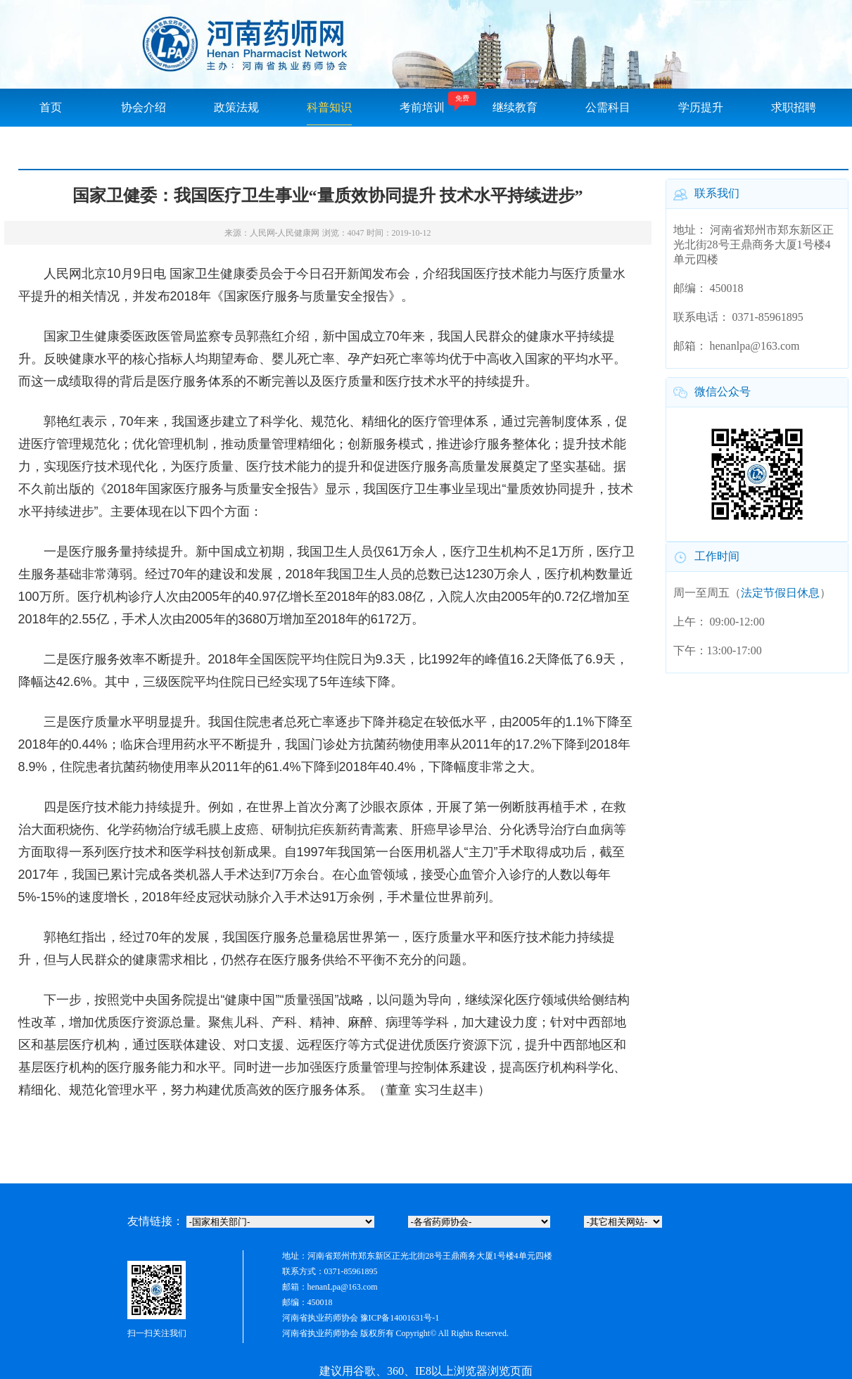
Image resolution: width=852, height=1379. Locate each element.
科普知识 (329, 107)
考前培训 (422, 107)
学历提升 (700, 107)
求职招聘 (793, 107)
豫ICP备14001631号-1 (400, 1318)
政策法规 (236, 107)
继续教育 (515, 107)
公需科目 (607, 107)
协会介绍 (143, 107)
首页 (50, 107)
